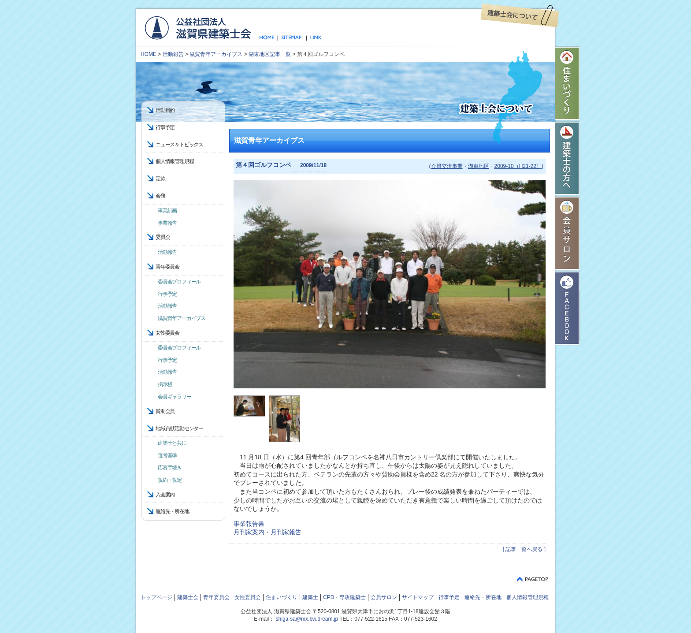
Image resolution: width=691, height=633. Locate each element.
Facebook (567, 308)
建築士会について (519, 15)
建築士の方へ (567, 158)
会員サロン (567, 233)
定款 (160, 178)
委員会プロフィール (179, 282)
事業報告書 (249, 523)
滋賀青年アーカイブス (215, 54)
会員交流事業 (447, 166)
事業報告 (167, 223)
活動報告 (173, 54)
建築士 (310, 597)
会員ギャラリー (174, 397)
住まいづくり (567, 83)
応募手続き (170, 468)
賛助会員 (165, 411)
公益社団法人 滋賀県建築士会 (197, 27)
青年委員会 (216, 597)
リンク (314, 38)
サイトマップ (292, 38)
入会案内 (165, 495)
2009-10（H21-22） (518, 166)
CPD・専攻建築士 (344, 597)
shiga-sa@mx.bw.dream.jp (307, 619)
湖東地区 (478, 166)
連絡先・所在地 (172, 511)
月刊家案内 (249, 532)
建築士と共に (172, 443)
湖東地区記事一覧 (270, 54)
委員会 (163, 237)
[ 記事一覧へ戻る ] (524, 549)
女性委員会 (247, 597)
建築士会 (187, 597)
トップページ (269, 38)
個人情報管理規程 (174, 161)
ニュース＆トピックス (179, 144)
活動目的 (165, 110)
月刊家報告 (286, 532)
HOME (148, 54)
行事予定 (165, 127)
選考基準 (167, 455)
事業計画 (167, 211)
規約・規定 (170, 480)
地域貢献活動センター (179, 428)
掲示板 (165, 384)
